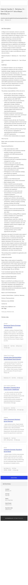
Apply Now (14, 477)
